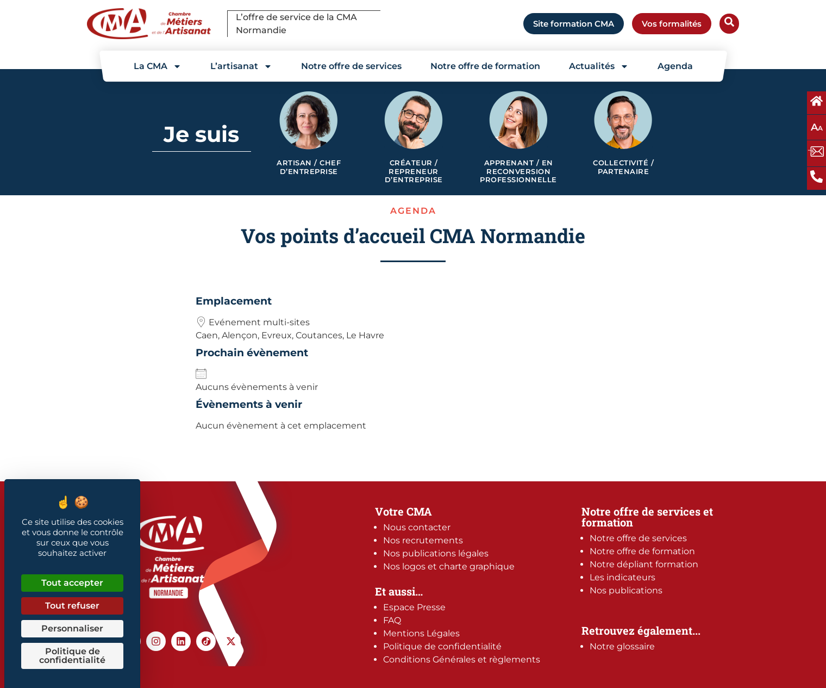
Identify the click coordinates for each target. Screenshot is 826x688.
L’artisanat (241, 66)
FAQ (392, 620)
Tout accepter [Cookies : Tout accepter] (72, 583)
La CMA (158, 66)
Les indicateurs (622, 577)
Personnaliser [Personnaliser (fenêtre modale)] (72, 628)
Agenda (675, 66)
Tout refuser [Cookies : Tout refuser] (72, 605)
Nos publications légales (436, 553)
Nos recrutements (423, 540)
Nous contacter (416, 527)
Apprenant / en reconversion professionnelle (518, 171)
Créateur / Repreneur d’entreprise (414, 171)
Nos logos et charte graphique (449, 566)
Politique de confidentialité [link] (72, 655)
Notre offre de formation (485, 66)
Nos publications (626, 590)
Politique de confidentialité (442, 646)
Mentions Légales (421, 633)
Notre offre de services (351, 66)
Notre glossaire (622, 646)
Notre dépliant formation (644, 564)
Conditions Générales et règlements (461, 659)
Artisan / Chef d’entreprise (309, 167)
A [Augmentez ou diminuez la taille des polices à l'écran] (817, 127)
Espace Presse (414, 607)
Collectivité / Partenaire (623, 167)
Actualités (599, 66)
